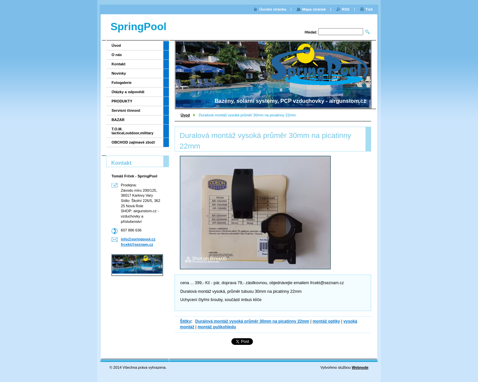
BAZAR (118, 120)
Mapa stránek (314, 9)
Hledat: (311, 32)
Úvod (185, 115)
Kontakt (118, 64)
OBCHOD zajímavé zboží (133, 142)
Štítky (185, 321)
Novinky (119, 73)
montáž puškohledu (217, 327)
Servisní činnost (126, 110)
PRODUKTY (122, 101)
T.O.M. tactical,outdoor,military (132, 131)
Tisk (369, 9)
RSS (346, 9)
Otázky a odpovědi (128, 92)
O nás (117, 55)
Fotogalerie (121, 83)
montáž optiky (326, 321)
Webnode (360, 367)
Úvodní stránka (272, 9)
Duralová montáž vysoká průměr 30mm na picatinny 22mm (252, 321)
